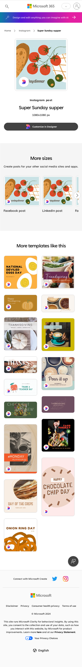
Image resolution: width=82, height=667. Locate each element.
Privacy (25, 605)
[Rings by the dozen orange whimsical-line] (20, 535)
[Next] (77, 195)
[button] (66, 6)
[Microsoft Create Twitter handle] (54, 578)
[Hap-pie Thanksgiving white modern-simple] (58, 303)
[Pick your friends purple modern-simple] (58, 272)
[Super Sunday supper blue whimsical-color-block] (22, 191)
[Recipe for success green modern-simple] (20, 410)
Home (7, 30)
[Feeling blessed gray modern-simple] (20, 333)
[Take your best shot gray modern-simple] (58, 373)
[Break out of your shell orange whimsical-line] (20, 272)
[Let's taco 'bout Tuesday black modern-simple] (58, 435)
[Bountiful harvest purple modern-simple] (58, 404)
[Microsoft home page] (41, 595)
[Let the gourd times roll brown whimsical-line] (20, 303)
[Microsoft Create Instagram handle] (65, 578)
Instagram (24, 30)
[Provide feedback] (73, 561)
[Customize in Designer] (41, 126)
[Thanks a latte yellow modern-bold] (58, 334)
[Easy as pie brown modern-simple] (20, 364)
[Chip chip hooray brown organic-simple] (58, 487)
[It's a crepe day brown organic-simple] (20, 496)
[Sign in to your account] (77, 6)
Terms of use (69, 605)
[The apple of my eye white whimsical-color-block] (20, 387)
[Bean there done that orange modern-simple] (20, 449)
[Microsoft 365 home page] (41, 6)
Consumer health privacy (45, 605)
